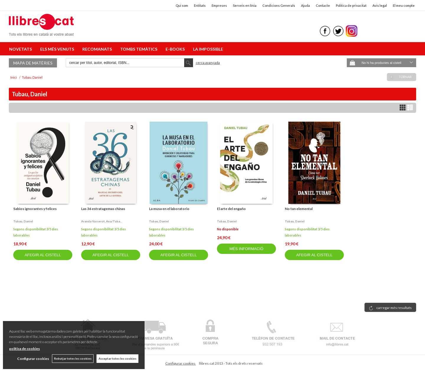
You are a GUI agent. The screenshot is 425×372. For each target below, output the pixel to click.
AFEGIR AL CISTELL (42, 255)
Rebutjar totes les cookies (72, 358)
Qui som (182, 5)
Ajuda (305, 5)
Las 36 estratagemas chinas (103, 208)
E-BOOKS (176, 49)
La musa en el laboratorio (169, 208)
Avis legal (379, 5)
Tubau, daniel (23, 221)
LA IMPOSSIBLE (208, 49)
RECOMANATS (98, 49)
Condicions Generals (278, 5)
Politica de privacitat (351, 5)
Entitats (200, 5)
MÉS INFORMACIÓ (247, 249)
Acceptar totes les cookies (117, 358)
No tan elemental (299, 208)
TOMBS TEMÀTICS (139, 49)
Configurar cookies (180, 363)
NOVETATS (21, 49)
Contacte (323, 5)
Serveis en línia (244, 5)
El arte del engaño (231, 208)
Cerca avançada (208, 63)
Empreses (219, 5)
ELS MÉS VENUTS (58, 49)
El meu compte (404, 5)
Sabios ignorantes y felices (35, 208)
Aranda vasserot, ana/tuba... (101, 221)
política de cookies (24, 348)
